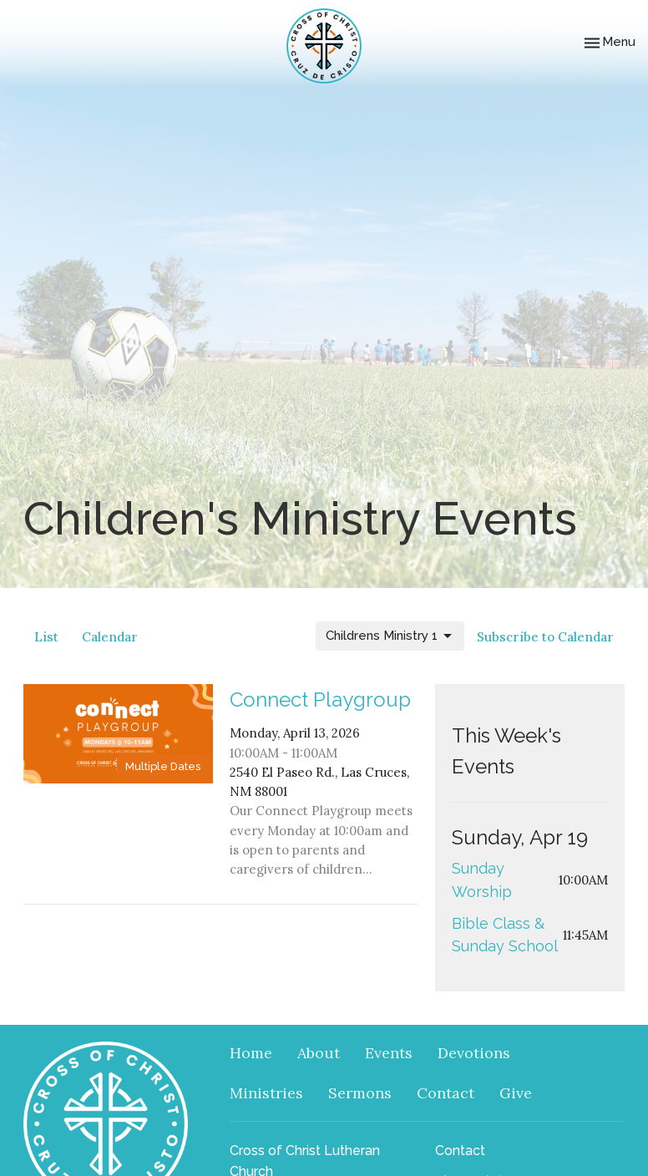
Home (251, 1052)
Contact (445, 1092)
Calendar (110, 637)
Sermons (360, 1092)
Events (389, 1052)
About (318, 1052)
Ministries (266, 1092)
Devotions (474, 1052)
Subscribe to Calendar (545, 637)
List (46, 637)
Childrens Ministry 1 (390, 636)
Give (515, 1092)
